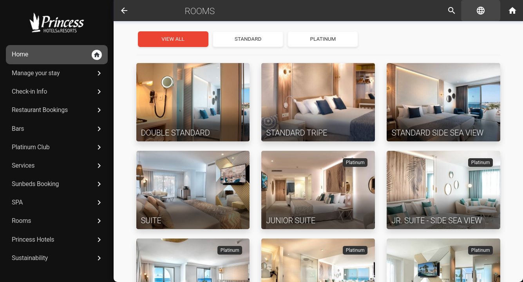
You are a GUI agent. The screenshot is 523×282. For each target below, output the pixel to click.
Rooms (58, 221)
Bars (58, 129)
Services (58, 165)
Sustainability (58, 258)
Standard (248, 39)
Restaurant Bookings (58, 110)
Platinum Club (58, 147)
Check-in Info (58, 91)
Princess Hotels (58, 239)
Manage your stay (58, 73)
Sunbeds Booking (58, 184)
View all (173, 39)
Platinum (323, 39)
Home (57, 55)
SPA (58, 202)
